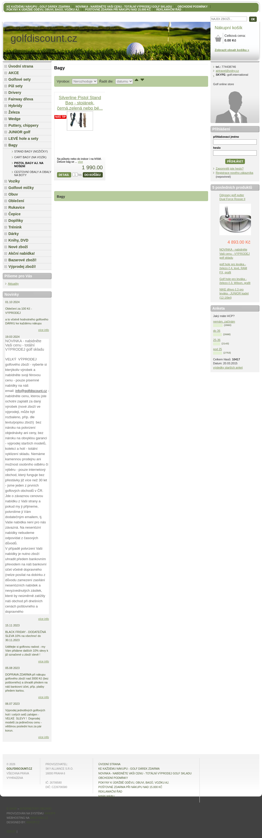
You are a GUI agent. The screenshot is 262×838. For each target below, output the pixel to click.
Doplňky (15, 220)
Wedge (14, 119)
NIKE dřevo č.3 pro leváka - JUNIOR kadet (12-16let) (234, 293)
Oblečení (16, 201)
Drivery (14, 92)
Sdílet (11, 831)
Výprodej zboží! (22, 266)
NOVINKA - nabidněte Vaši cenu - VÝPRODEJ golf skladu (234, 253)
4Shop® (49, 813)
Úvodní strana (20, 66)
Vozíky (14, 181)
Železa (14, 112)
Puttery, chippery (23, 125)
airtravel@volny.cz (227, 70)
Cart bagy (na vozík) (30, 157)
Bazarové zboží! (22, 260)
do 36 (216, 330)
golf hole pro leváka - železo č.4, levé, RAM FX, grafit (233, 268)
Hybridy (15, 106)
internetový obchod (35, 808)
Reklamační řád (168, 9)
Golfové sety (19, 79)
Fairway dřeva (20, 99)
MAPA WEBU (106, 796)
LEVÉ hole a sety (23, 138)
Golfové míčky (21, 188)
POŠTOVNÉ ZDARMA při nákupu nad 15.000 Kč (118, 9)
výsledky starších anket (228, 367)
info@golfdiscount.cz (31, 391)
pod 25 (217, 349)
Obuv (13, 194)
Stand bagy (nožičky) (31, 151)
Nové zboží (18, 247)
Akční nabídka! (21, 253)
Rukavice (16, 207)
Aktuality (13, 283)
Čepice (14, 214)
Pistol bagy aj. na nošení (28, 164)
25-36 (216, 339)
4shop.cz (32, 822)
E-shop (12, 808)
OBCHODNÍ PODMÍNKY (192, 6)
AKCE (13, 73)
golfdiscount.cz (19, 768)
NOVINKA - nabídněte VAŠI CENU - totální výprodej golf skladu (124, 6)
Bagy (13, 145)
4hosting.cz (39, 817)
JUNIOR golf (19, 132)
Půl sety (15, 86)
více (80, 161)
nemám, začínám (224, 321)
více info (43, 329)
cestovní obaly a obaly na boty (32, 173)
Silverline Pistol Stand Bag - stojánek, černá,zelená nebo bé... (80, 103)
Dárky (13, 234)
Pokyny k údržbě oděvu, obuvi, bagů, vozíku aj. (43, 9)
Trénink (15, 227)
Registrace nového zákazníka (234, 172)
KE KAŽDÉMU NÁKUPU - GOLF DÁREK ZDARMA (38, 6)
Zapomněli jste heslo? (230, 168)
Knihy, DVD (18, 240)
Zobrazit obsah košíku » (232, 50)
